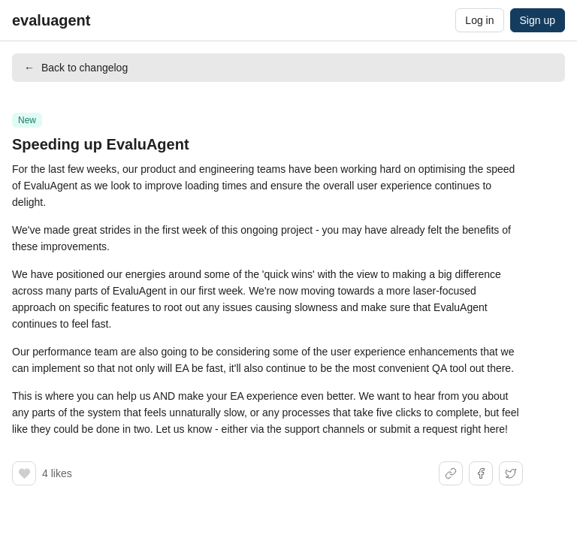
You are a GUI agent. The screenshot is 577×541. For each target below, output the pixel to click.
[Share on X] (511, 473)
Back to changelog (76, 67)
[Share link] (451, 473)
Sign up (537, 20)
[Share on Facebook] (481, 473)
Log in (479, 20)
